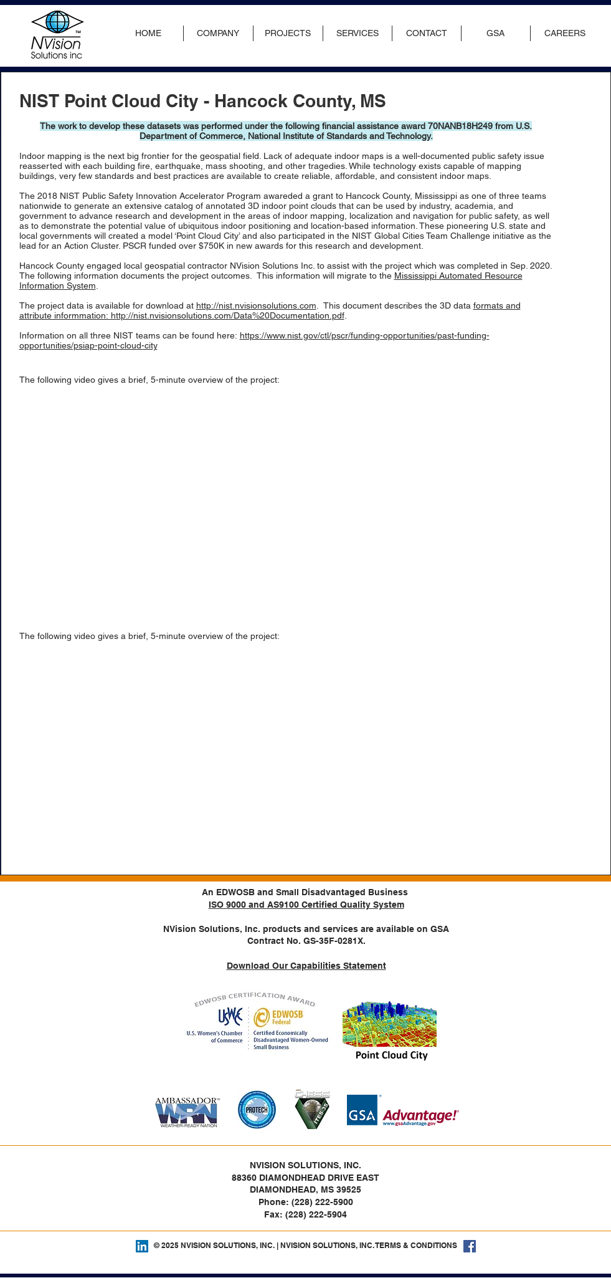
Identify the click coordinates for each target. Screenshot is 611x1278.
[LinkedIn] (142, 1246)
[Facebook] (469, 1246)
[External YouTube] (168, 505)
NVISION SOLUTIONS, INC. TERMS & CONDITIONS (368, 1245)
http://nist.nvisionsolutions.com (256, 305)
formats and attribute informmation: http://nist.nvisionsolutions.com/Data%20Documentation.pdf (270, 310)
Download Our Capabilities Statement (306, 966)
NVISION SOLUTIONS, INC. (228, 1245)
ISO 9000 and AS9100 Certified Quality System (306, 905)
